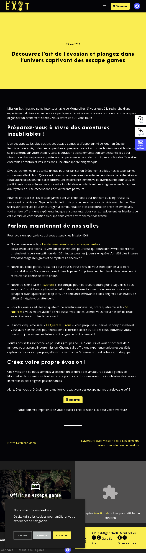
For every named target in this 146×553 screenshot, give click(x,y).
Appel (141, 132)
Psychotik (48, 285)
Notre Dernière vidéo (21, 443)
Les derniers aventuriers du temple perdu (70, 244)
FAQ (140, 119)
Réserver (120, 6)
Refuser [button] (42, 535)
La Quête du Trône (58, 325)
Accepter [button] (61, 535)
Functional (101, 513)
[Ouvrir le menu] (104, 6)
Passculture (140, 144)
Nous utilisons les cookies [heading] (32, 510)
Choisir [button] (22, 535)
